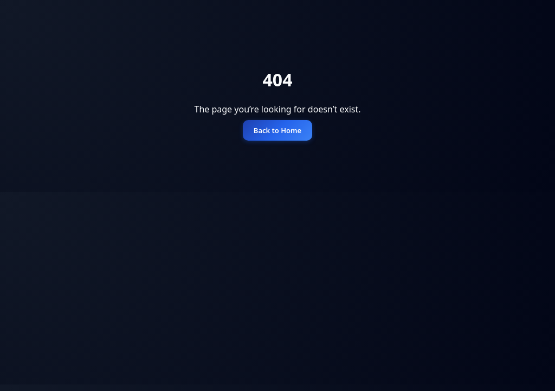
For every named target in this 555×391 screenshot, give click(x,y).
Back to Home (277, 130)
